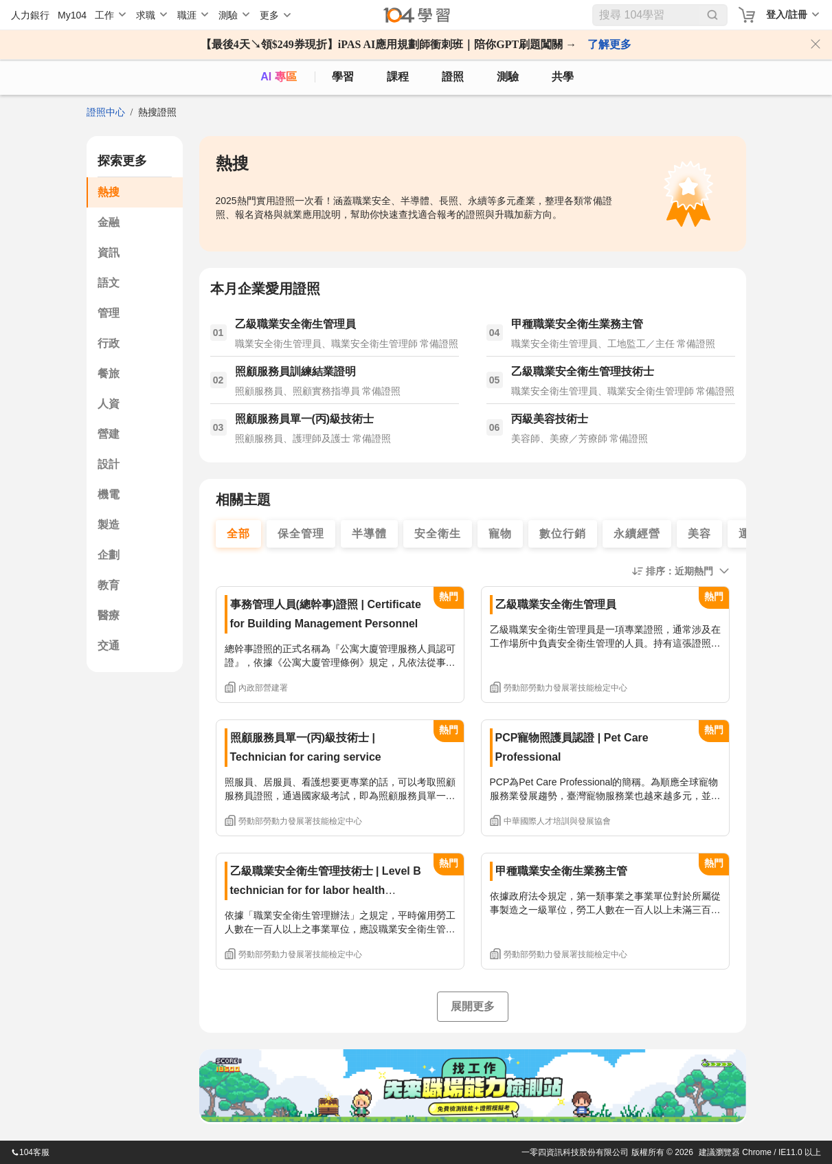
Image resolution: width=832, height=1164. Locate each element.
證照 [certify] (453, 76)
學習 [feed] (343, 76)
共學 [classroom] (563, 76)
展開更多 (473, 1006)
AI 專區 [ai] (278, 76)
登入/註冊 (786, 14)
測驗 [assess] (508, 76)
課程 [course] (398, 76)
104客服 (30, 1152)
